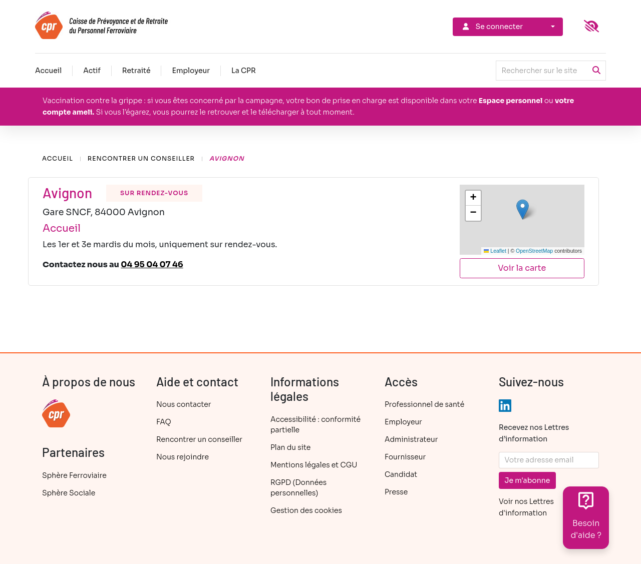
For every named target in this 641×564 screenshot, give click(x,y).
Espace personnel (511, 100)
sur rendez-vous (154, 193)
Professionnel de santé (424, 404)
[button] (522, 209)
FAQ (163, 421)
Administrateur (411, 439)
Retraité (136, 70)
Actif (92, 70)
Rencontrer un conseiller (141, 158)
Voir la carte (522, 268)
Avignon (67, 192)
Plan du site (290, 447)
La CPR (243, 70)
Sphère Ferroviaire (74, 475)
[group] (522, 220)
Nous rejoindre (182, 456)
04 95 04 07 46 (152, 264)
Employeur (191, 70)
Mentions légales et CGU (313, 464)
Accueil (48, 70)
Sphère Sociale (68, 492)
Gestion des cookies (306, 510)
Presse (396, 491)
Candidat (401, 474)
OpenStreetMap (534, 251)
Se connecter (492, 26)
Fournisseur (405, 456)
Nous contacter (183, 404)
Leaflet (495, 251)
